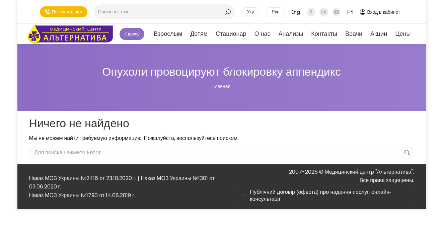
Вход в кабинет (380, 12)
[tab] (326, 195)
